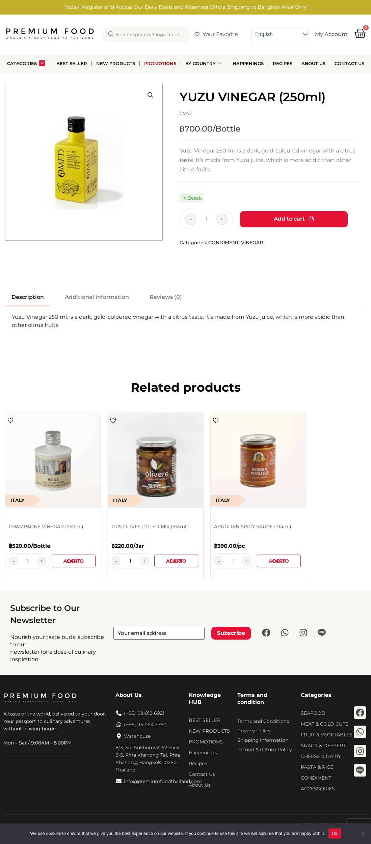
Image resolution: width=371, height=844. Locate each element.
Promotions (160, 63)
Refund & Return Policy (264, 750)
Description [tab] (27, 297)
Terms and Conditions (263, 721)
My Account (331, 34)
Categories (26, 63)
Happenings (248, 63)
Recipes (282, 63)
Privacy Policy (254, 731)
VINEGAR (252, 243)
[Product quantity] (200, 219)
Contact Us (349, 63)
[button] (150, 95)
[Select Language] (280, 34)
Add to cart (289, 219)
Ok (335, 833)
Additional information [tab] (97, 297)
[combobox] (146, 34)
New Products (115, 63)
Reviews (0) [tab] (166, 297)
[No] (362, 833)
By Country (203, 63)
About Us (313, 63)
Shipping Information (262, 740)
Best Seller (71, 63)
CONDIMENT (223, 243)
